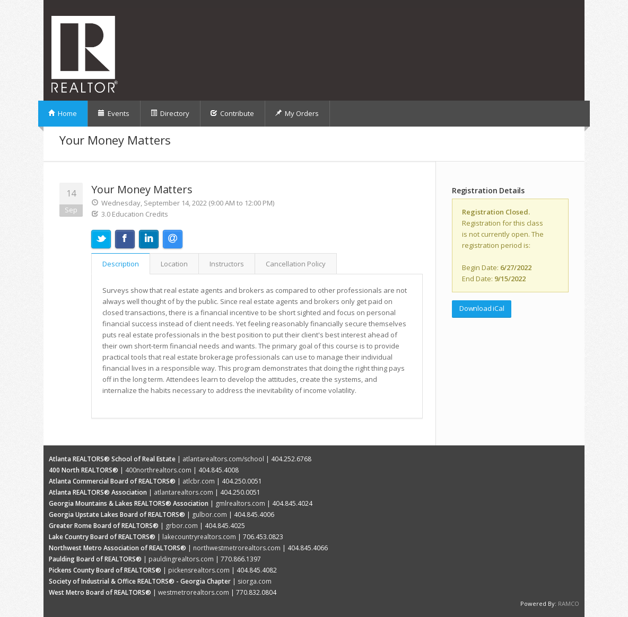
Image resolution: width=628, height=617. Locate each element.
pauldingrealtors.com (181, 559)
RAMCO (568, 603)
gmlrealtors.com (240, 503)
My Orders (297, 113)
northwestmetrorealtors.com (237, 547)
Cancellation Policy (296, 264)
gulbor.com (209, 514)
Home (62, 113)
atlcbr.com (198, 481)
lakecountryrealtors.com (199, 536)
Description (120, 264)
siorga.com (255, 581)
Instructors (227, 264)
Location (174, 264)
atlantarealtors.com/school (223, 458)
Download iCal (481, 308)
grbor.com (181, 525)
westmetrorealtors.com (193, 592)
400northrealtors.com (158, 470)
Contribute (232, 113)
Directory (169, 113)
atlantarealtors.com (183, 492)
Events (113, 113)
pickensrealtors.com (199, 570)
